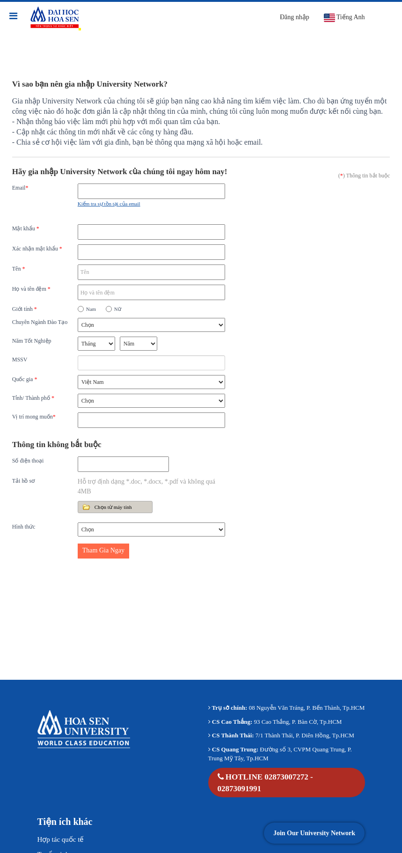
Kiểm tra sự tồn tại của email (109, 203)
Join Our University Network (314, 833)
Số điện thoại (28, 460)
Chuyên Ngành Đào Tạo (39, 322)
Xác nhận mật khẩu (37, 248)
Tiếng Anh (344, 18)
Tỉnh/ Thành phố (33, 398)
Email (20, 187)
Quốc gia (24, 379)
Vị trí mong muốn (34, 416)
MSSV (20, 359)
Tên (18, 268)
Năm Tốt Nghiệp (31, 341)
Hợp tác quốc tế (60, 839)
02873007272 (286, 776)
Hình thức (24, 526)
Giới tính (24, 309)
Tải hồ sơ (23, 481)
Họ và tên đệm (31, 289)
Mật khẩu (25, 228)
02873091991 (240, 788)
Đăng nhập (294, 17)
